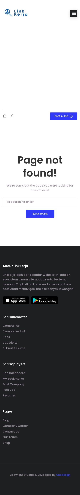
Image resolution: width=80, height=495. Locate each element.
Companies (11, 326)
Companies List (14, 331)
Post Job (9, 390)
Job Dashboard (14, 373)
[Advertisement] (40, 63)
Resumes (9, 395)
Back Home (40, 213)
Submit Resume (14, 348)
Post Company (13, 384)
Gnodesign (63, 475)
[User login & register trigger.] (12, 116)
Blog (6, 420)
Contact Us (11, 431)
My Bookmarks (13, 379)
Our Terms (10, 437)
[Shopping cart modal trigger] (5, 116)
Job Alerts (10, 343)
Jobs (6, 337)
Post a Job (64, 116)
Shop (6, 443)
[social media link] (40, 483)
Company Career (15, 426)
